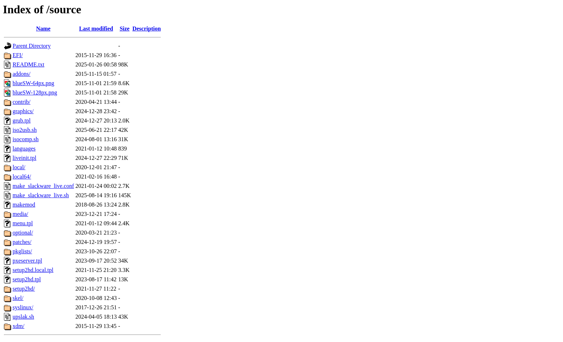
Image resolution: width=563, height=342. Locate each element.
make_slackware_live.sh (41, 195)
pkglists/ (22, 251)
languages (24, 148)
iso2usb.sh (25, 130)
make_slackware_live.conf (43, 186)
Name (43, 29)
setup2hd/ (24, 289)
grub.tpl (22, 120)
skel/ (18, 298)
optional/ (23, 233)
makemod (24, 205)
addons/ (22, 74)
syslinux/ (23, 307)
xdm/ (18, 326)
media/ (20, 214)
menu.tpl (23, 223)
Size (125, 29)
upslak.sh (23, 317)
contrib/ (22, 102)
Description (146, 29)
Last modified (96, 29)
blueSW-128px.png (35, 92)
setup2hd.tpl (27, 279)
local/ (19, 167)
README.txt (28, 64)
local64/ (22, 177)
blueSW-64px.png (33, 83)
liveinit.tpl (24, 158)
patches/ (22, 242)
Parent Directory (32, 46)
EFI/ (18, 55)
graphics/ (23, 111)
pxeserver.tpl (27, 261)
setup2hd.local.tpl (33, 270)
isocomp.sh (25, 139)
